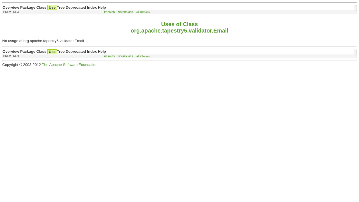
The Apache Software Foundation (69, 65)
